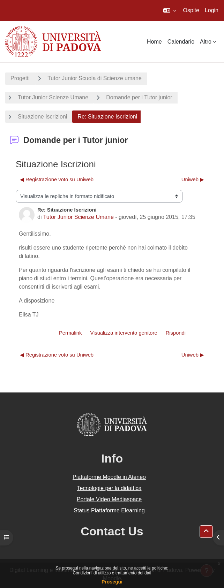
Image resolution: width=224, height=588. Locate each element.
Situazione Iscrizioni (42, 117)
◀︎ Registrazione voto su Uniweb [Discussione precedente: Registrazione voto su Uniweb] (57, 179)
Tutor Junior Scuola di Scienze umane (94, 78)
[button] (169, 10)
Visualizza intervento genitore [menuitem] (123, 333)
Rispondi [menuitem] (176, 333)
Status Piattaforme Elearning (109, 510)
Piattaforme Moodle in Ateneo (109, 477)
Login (211, 10)
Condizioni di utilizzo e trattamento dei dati (112, 573)
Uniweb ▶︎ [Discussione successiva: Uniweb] (192, 179)
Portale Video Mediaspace (109, 499)
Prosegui (112, 582)
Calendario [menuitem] (180, 42)
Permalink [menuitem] (70, 333)
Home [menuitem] (154, 42)
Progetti (20, 78)
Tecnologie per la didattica (109, 488)
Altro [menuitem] (205, 42)
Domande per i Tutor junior (139, 97)
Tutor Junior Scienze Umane (53, 97)
